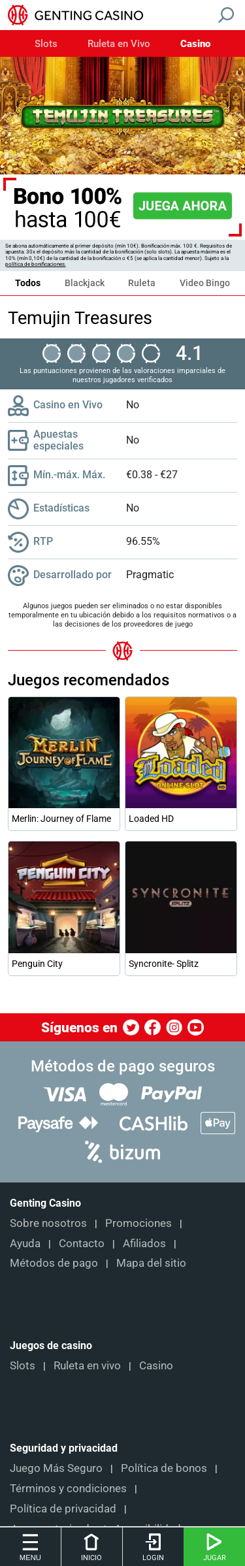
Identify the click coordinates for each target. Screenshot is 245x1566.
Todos (28, 283)
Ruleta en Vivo (119, 44)
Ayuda (25, 1243)
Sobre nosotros (48, 1223)
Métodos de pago (54, 1262)
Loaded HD (151, 818)
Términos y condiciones (68, 1488)
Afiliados (144, 1243)
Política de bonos (164, 1468)
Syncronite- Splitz (164, 963)
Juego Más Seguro (56, 1468)
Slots (46, 44)
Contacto (82, 1243)
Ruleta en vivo (87, 1365)
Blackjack (85, 283)
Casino (195, 44)
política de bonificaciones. (35, 264)
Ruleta (141, 283)
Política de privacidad (63, 1508)
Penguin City (37, 963)
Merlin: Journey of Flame (61, 818)
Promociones (138, 1223)
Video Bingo (205, 283)
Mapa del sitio (151, 1262)
